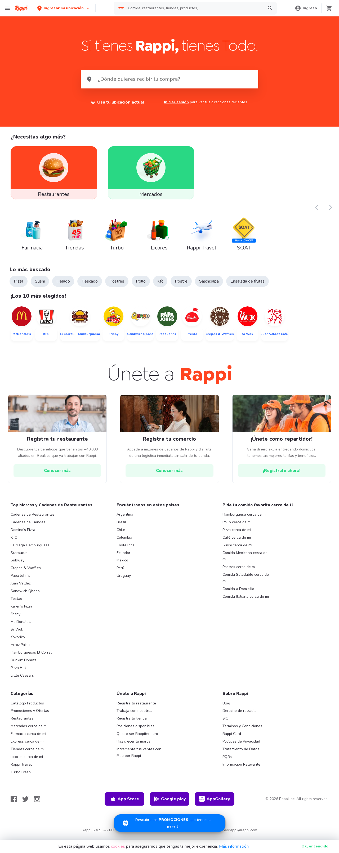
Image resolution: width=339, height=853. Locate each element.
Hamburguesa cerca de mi (244, 518)
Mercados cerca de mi (29, 729)
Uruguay (124, 579)
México (122, 564)
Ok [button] (314, 846)
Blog (226, 706)
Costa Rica (126, 548)
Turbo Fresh (21, 775)
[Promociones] (169, 823)
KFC (14, 541)
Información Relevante (241, 768)
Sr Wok (17, 633)
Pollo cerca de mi (236, 525)
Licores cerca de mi (27, 760)
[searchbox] (194, 8)
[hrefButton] (57, 474)
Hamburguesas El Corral (31, 656)
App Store (124, 803)
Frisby (15, 617)
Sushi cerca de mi (237, 548)
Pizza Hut (18, 671)
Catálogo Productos (27, 706)
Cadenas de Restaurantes (33, 518)
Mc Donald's (21, 625)
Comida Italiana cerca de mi (245, 600)
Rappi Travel (21, 768)
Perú (120, 571)
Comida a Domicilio (238, 592)
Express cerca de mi (27, 745)
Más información (234, 846)
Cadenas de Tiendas (28, 525)
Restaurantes (22, 722)
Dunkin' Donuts (23, 663)
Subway (17, 564)
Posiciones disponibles (135, 729)
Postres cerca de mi (239, 570)
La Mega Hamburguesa (30, 548)
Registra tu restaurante (136, 706)
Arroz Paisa (20, 648)
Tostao (16, 602)
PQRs (227, 760)
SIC (225, 722)
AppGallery (214, 803)
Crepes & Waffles (26, 571)
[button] (63, 8)
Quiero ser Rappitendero (137, 737)
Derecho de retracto (239, 714)
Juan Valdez (20, 586)
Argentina (125, 518)
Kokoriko (18, 640)
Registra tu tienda (132, 722)
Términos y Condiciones (242, 729)
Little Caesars (22, 679)
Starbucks (19, 556)
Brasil (121, 525)
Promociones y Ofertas (30, 714)
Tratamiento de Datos (240, 752)
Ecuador (123, 556)
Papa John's (20, 579)
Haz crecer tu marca (133, 745)
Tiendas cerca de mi (27, 752)
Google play (169, 803)
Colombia (124, 541)
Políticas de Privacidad (241, 745)
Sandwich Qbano (25, 594)
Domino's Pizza (23, 533)
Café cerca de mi (236, 541)
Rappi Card (231, 737)
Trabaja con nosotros (134, 714)
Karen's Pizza (21, 610)
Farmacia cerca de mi (28, 737)
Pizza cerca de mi (236, 533)
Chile (121, 533)
